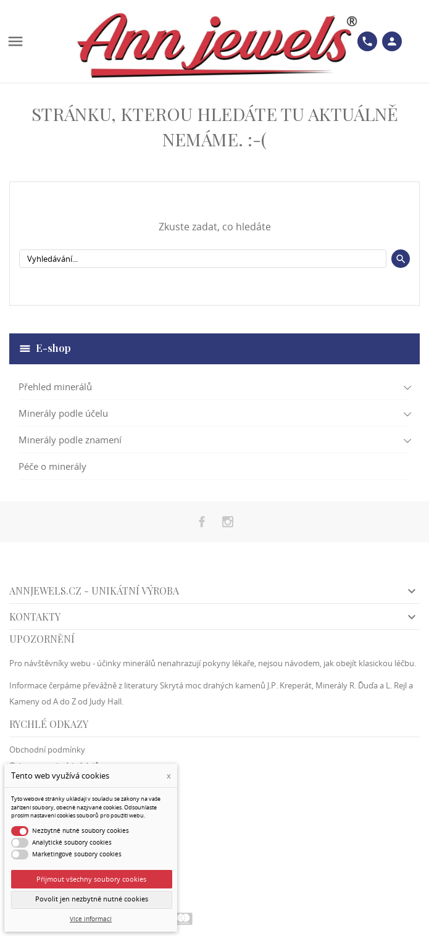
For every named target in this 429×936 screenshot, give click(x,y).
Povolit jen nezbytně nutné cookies (91, 899)
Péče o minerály (52, 466)
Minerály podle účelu (63, 413)
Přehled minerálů (55, 386)
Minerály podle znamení (70, 439)
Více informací (91, 919)
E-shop (53, 347)
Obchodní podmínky (47, 749)
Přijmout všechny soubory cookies (91, 879)
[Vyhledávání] (202, 258)
